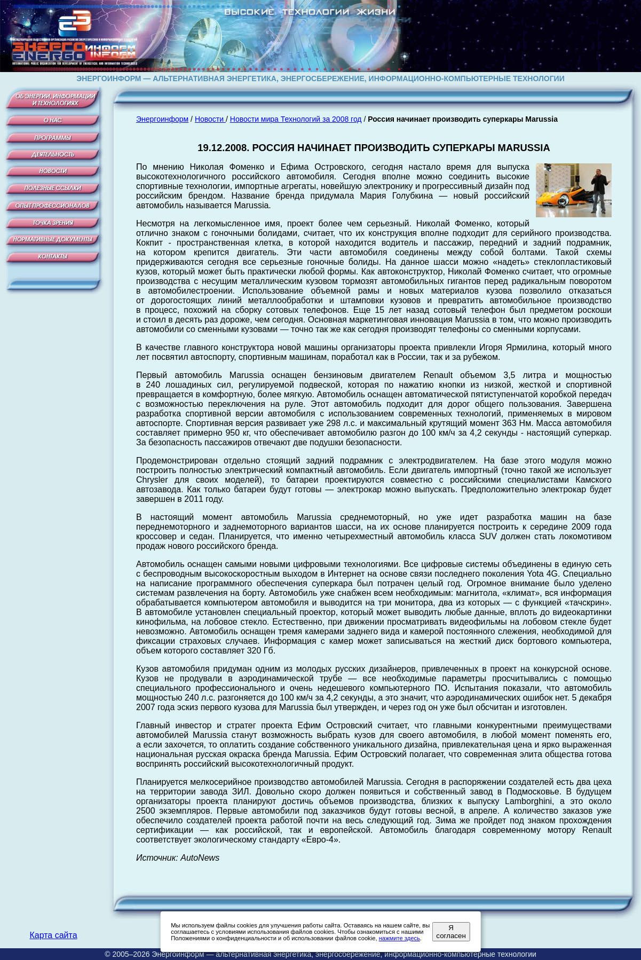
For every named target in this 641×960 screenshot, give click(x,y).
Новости (210, 119)
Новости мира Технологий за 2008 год (296, 119)
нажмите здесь (399, 938)
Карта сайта (53, 935)
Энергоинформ (162, 119)
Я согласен (450, 932)
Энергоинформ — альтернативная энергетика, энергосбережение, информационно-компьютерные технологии (344, 954)
